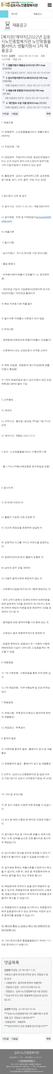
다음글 (15, 114)
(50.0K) (25, 102)
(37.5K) (23, 92)
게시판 (19, 13)
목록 (48, 114)
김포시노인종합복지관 (26, 1052)
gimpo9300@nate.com (29, 1069)
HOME (4, 14)
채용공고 (41, 13)
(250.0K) (24, 67)
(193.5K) (25, 79)
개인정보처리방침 (27, 1061)
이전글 (5, 114)
